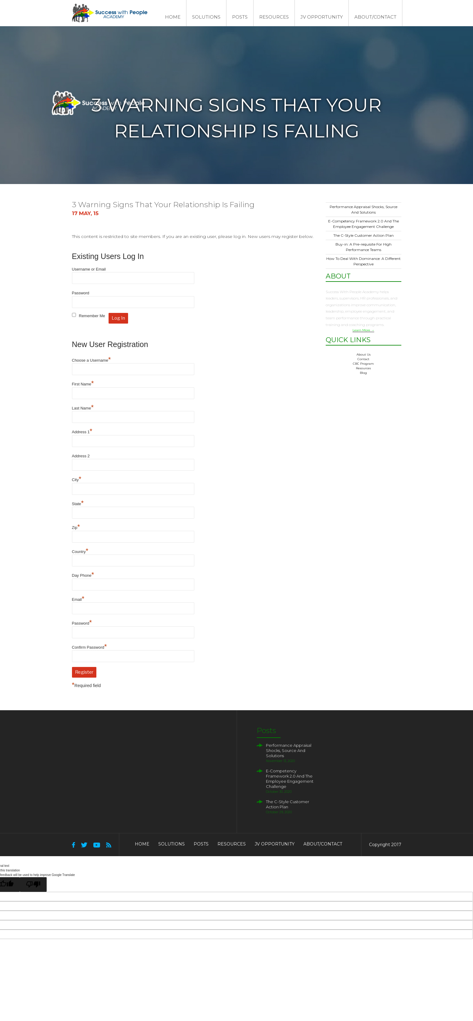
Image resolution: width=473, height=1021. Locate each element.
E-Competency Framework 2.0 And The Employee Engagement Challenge (290, 778)
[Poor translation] (33, 884)
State (78, 504)
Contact (363, 359)
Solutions (206, 17)
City (76, 480)
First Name (83, 384)
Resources (274, 17)
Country (80, 552)
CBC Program (363, 364)
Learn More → (363, 330)
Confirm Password (89, 647)
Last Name (83, 408)
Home (173, 17)
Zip (76, 527)
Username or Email (89, 269)
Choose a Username (91, 360)
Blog (363, 373)
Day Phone (83, 575)
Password (80, 293)
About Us (364, 354)
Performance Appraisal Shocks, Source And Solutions (288, 750)
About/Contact (375, 17)
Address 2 (81, 456)
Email (78, 599)
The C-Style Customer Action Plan (363, 235)
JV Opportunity (321, 17)
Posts (240, 17)
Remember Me (92, 316)
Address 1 (82, 432)
